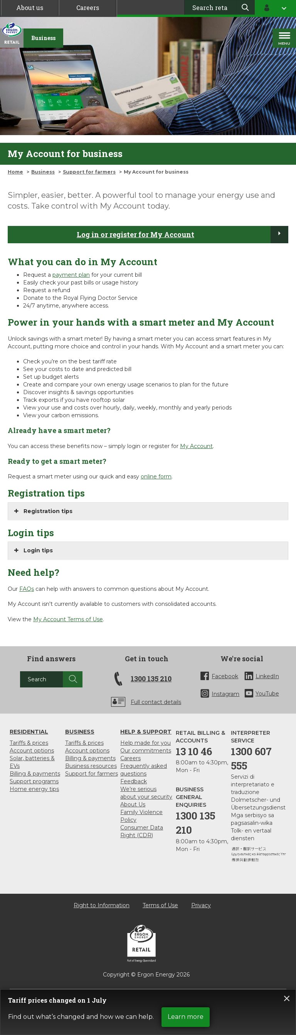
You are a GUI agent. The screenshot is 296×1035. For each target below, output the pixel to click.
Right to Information (102, 905)
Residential (29, 731)
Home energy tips (34, 789)
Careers (87, 7)
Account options (32, 750)
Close (286, 998)
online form (156, 476)
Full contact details (156, 702)
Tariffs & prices (29, 742)
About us (29, 7)
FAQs (26, 588)
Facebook (225, 676)
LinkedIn (267, 676)
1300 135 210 (151, 678)
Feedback (133, 781)
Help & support (146, 731)
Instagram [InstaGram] (225, 694)
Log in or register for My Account (135, 234)
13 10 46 (194, 751)
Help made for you (145, 742)
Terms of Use (160, 905)
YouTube (267, 693)
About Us (132, 804)
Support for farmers (89, 172)
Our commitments (145, 750)
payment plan (71, 274)
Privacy (201, 905)
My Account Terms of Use (68, 619)
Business (43, 172)
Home (15, 172)
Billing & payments (35, 773)
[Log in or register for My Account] (279, 234)
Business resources (91, 765)
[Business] (43, 38)
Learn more (186, 1016)
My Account (196, 446)
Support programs (34, 781)
